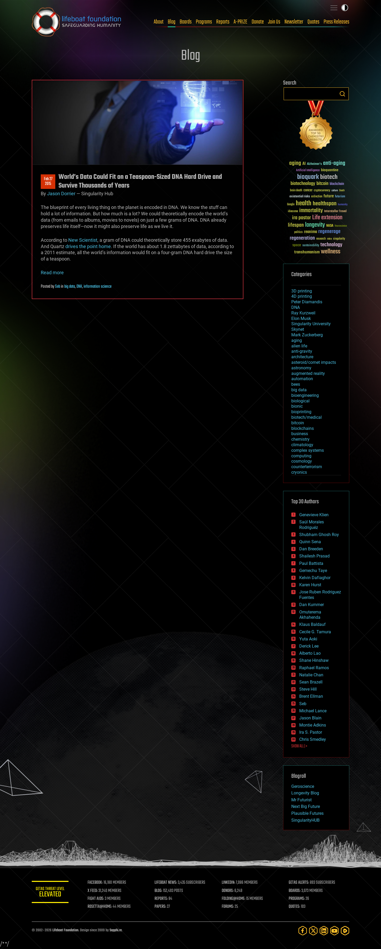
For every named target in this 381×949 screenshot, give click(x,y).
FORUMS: (228, 906)
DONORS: (228, 890)
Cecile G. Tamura (315, 631)
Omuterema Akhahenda (310, 615)
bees (295, 384)
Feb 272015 (48, 181)
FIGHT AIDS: (96, 898)
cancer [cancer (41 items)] (307, 190)
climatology (302, 444)
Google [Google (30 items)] (290, 204)
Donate (258, 22)
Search (342, 93)
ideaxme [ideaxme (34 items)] (293, 211)
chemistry (300, 439)
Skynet (297, 329)
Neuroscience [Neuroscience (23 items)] (341, 226)
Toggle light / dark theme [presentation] (344, 7)
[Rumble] (345, 930)
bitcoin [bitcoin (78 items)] (322, 184)
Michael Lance (312, 710)
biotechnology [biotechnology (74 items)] (303, 184)
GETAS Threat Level (50, 893)
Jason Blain (310, 717)
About (159, 22)
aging (296, 340)
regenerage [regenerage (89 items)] (329, 232)
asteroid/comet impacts (313, 362)
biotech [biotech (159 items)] (329, 177)
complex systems (307, 450)
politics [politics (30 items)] (298, 232)
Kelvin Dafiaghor (314, 577)
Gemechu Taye (313, 570)
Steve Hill (308, 689)
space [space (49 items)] (296, 245)
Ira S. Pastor (310, 732)
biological (300, 400)
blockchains (302, 428)
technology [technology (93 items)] (331, 245)
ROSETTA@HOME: (100, 906)
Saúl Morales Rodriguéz (311, 524)
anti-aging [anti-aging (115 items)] (334, 163)
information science (97, 286)
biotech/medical (306, 417)
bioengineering (305, 395)
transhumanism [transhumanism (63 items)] (307, 252)
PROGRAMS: (297, 898)
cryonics (299, 472)
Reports (222, 22)
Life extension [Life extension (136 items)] (327, 217)
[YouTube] (334, 930)
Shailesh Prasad (314, 556)
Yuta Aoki (308, 638)
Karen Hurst (310, 584)
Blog (171, 22)
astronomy (301, 367)
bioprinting (301, 411)
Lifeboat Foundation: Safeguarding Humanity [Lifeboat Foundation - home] (77, 21)
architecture (302, 356)
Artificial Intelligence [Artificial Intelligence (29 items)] (308, 170)
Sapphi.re (116, 930)
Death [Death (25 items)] (341, 190)
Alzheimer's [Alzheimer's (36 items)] (314, 164)
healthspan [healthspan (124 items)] (325, 204)
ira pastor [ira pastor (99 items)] (301, 218)
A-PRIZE (240, 22)
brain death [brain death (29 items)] (296, 190)
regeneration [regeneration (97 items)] (302, 238)
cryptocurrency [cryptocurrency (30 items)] (322, 190)
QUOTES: (294, 906)
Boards (186, 22)
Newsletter (293, 22)
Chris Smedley (312, 739)
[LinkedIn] (324, 930)
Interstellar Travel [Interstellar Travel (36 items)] (335, 211)
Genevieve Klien (314, 514)
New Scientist (82, 240)
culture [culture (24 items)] (335, 190)
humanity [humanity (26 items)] (343, 204)
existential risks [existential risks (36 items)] (299, 197)
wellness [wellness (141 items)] (330, 251)
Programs (204, 22)
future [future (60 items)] (329, 196)
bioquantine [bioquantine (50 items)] (329, 170)
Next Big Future (305, 806)
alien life (299, 345)
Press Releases (336, 22)
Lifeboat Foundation (65, 930)
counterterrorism (306, 466)
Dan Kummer (311, 604)
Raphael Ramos (314, 667)
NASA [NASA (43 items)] (329, 226)
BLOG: (158, 890)
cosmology (301, 461)
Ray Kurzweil (303, 312)
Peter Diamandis (306, 301)
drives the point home (88, 246)
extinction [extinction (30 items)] (316, 196)
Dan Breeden (311, 548)
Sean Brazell (311, 682)
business (299, 433)
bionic (297, 406)
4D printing (301, 296)
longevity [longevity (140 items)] (315, 225)
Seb (57, 286)
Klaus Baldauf (312, 624)
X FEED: (93, 890)
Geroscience (302, 786)
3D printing (301, 291)
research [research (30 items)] (321, 239)
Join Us (274, 22)
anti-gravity (301, 351)
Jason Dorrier (61, 193)
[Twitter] (313, 930)
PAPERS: (160, 906)
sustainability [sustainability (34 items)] (310, 246)
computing (301, 455)
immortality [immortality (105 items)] (311, 210)
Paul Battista (311, 563)
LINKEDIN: (228, 882)
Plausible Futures (307, 813)
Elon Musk (301, 318)
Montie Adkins (312, 725)
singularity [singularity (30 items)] (339, 239)
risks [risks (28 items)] (329, 238)
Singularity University (311, 323)
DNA (79, 286)
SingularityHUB (305, 820)
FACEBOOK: (95, 882)
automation (302, 378)
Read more (52, 272)
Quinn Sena (310, 541)
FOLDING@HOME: (234, 898)
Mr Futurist (301, 799)
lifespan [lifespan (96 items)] (296, 225)
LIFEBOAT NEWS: (166, 882)
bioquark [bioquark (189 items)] (308, 177)
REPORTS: (161, 898)
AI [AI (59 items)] (304, 163)
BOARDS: (295, 890)
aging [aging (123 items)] (295, 163)
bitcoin (297, 422)
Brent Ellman (311, 696)
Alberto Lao (310, 653)
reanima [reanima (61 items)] (310, 231)
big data (69, 286)
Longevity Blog (305, 793)
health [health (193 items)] (303, 203)
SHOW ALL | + (299, 746)
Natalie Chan (311, 674)
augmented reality (308, 373)
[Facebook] (302, 930)
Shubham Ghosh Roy (319, 534)
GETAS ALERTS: (299, 882)
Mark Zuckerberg (307, 334)
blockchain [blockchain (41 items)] (337, 184)
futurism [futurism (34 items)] (340, 197)
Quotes (313, 22)
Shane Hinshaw (314, 660)
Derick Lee (309, 646)
